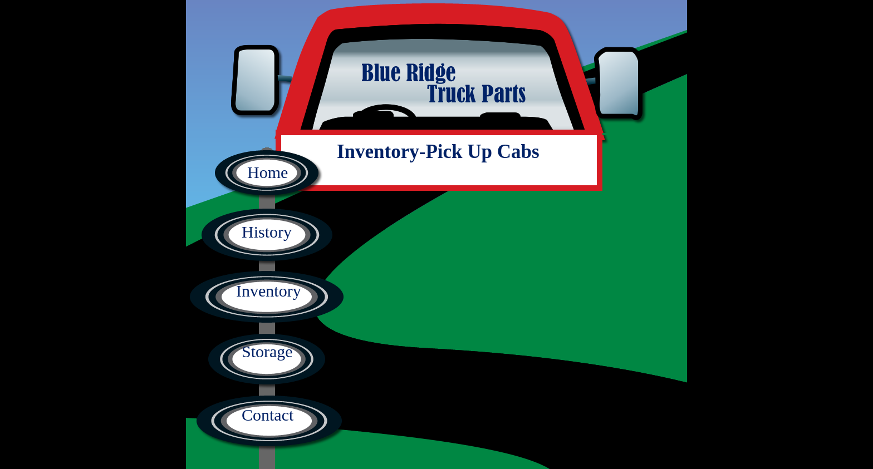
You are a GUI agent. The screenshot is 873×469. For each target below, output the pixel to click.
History (267, 232)
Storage (267, 351)
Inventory (268, 291)
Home (267, 172)
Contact (267, 415)
